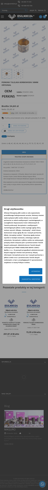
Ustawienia (35, 271)
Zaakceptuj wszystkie (31, 279)
